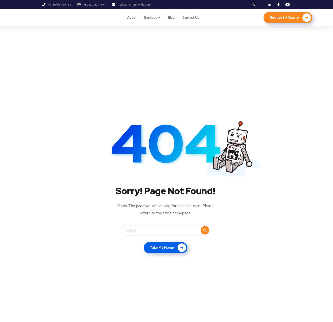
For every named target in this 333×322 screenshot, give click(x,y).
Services (150, 17)
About (132, 17)
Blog (171, 17)
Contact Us (190, 17)
